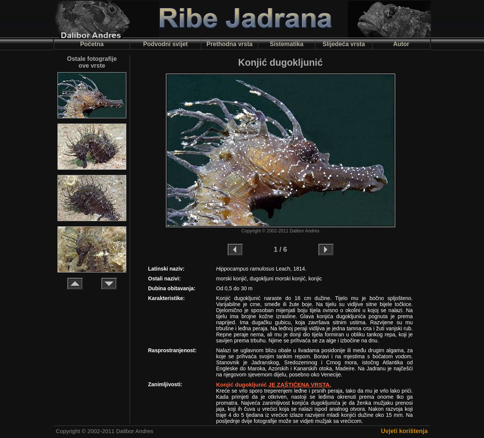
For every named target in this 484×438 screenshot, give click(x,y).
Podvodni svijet (165, 44)
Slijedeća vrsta (344, 44)
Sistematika (287, 44)
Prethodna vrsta (229, 44)
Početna (92, 44)
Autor (401, 44)
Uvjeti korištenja (404, 431)
